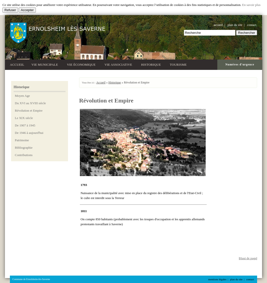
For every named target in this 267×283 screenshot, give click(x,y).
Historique (152, 64)
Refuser (10, 10)
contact (251, 25)
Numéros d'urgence (239, 64)
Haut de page (248, 258)
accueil (218, 25)
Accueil (17, 64)
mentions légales (217, 279)
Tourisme (179, 64)
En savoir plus (251, 5)
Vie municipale (45, 64)
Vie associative (119, 64)
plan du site (234, 25)
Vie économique (82, 64)
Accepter (27, 10)
